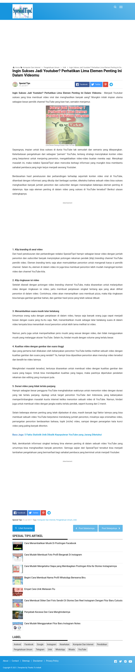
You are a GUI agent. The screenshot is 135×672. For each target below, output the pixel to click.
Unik (75, 520)
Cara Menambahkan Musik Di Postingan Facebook (50, 543)
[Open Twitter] (120, 661)
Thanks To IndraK (34, 668)
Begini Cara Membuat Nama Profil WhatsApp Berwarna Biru (55, 577)
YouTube (82, 649)
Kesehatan (64, 644)
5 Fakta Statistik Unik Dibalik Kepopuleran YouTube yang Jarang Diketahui (63, 434)
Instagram (51, 644)
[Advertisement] (67, 43)
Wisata (71, 649)
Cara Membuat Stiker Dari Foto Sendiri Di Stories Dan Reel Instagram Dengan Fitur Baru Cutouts (73, 600)
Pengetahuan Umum (64, 520)
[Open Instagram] (125, 661)
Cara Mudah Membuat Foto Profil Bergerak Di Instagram (53, 554)
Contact (15, 661)
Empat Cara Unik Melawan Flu (39, 589)
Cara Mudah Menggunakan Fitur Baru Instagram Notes (52, 623)
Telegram (40, 649)
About (5, 661)
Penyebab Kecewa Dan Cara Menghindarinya (47, 612)
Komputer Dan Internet (46, 520)
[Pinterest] (105, 84)
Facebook (29, 644)
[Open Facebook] (115, 661)
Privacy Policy (52, 661)
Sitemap (26, 661)
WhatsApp (60, 649)
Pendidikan (102, 644)
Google (40, 644)
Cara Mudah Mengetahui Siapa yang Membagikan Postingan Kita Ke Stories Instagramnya (70, 566)
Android (17, 644)
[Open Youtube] (130, 661)
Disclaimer (38, 661)
